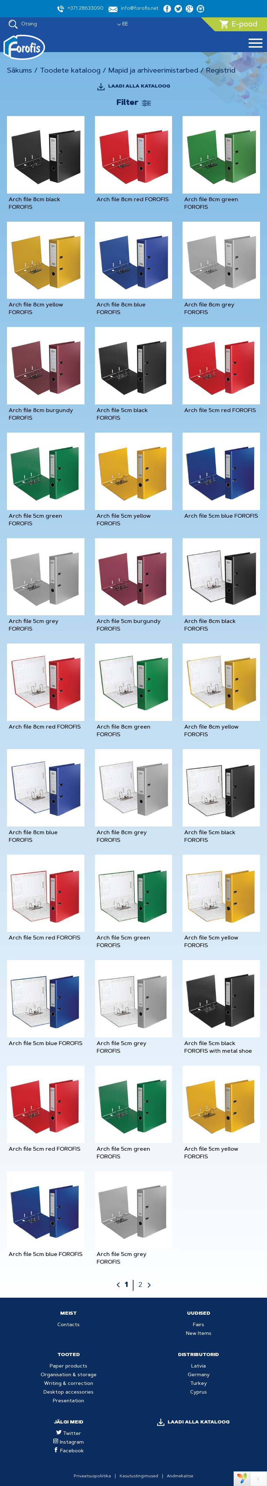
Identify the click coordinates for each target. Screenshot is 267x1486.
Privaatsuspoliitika (92, 1476)
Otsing (23, 24)
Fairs (198, 1325)
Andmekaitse (180, 1476)
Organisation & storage (69, 1375)
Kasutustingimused (139, 1476)
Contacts (68, 1325)
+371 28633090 (80, 9)
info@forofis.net (133, 9)
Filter (127, 103)
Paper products (68, 1366)
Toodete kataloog (70, 70)
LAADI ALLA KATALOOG (139, 86)
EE (125, 24)
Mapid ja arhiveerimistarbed (153, 70)
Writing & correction (68, 1383)
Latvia (198, 1366)
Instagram (68, 1442)
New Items (198, 1333)
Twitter (68, 1433)
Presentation (68, 1401)
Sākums (19, 70)
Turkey (198, 1383)
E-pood (238, 24)
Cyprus (198, 1392)
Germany (199, 1375)
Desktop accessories (68, 1392)
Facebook (69, 1451)
